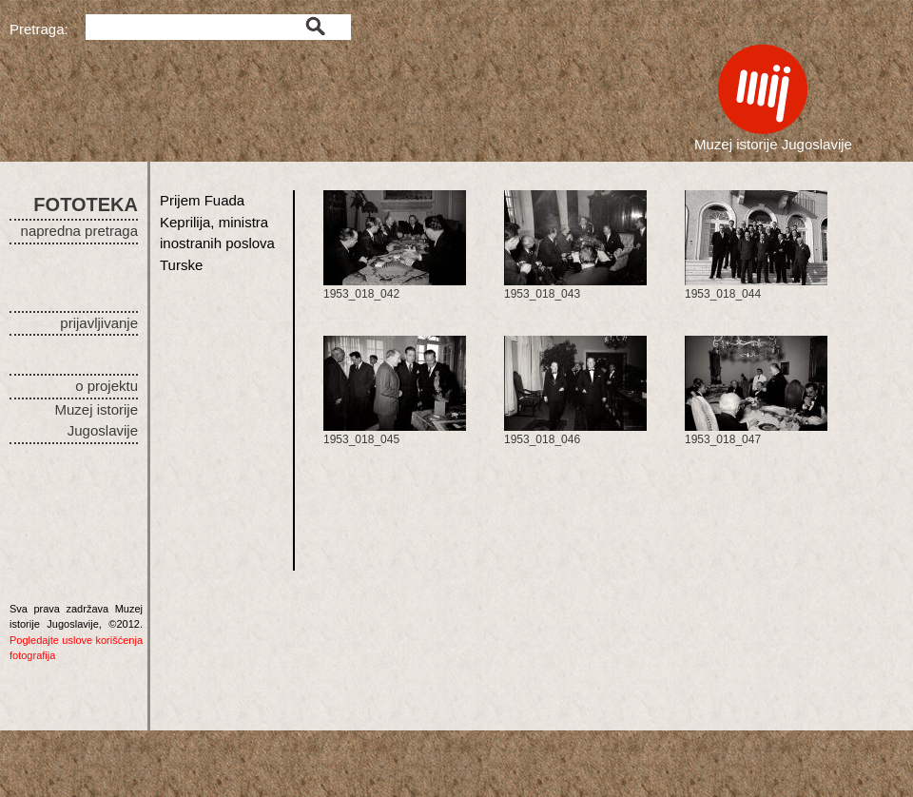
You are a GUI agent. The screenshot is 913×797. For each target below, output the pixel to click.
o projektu (106, 386)
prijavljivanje (99, 323)
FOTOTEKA (85, 204)
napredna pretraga (79, 231)
